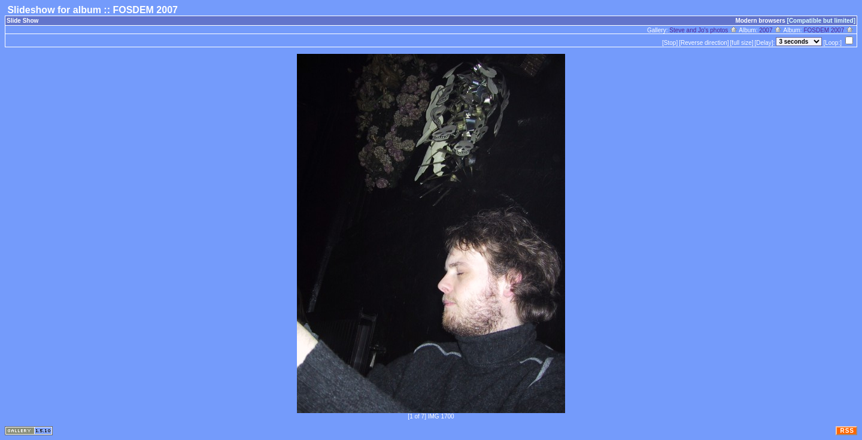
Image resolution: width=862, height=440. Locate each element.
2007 (770, 30)
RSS (847, 430)
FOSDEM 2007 (828, 30)
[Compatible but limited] (821, 20)
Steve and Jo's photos (703, 30)
